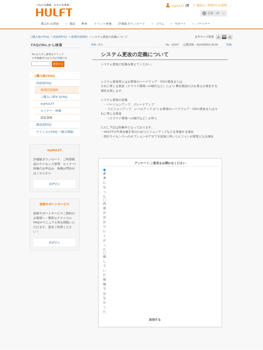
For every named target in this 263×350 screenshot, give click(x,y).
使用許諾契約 (79, 37)
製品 (74, 23)
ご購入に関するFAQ (54, 97)
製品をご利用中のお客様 (212, 5)
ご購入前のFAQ (39, 37)
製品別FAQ (43, 125)
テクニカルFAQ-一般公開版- (55, 132)
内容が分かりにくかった (104, 226)
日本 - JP (213, 13)
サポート (187, 23)
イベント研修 (106, 23)
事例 (86, 23)
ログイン (54, 184)
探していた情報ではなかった (104, 284)
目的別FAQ (60, 37)
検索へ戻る (97, 44)
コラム (166, 23)
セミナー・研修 (51, 110)
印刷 (229, 44)
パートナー (211, 23)
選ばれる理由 (50, 23)
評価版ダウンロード (136, 23)
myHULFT (180, 5)
